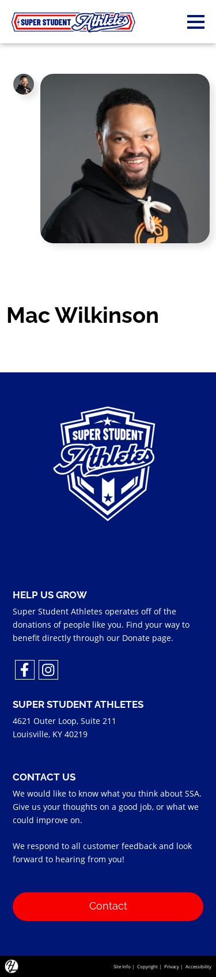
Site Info (122, 966)
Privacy (171, 966)
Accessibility (198, 966)
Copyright (147, 966)
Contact (108, 904)
